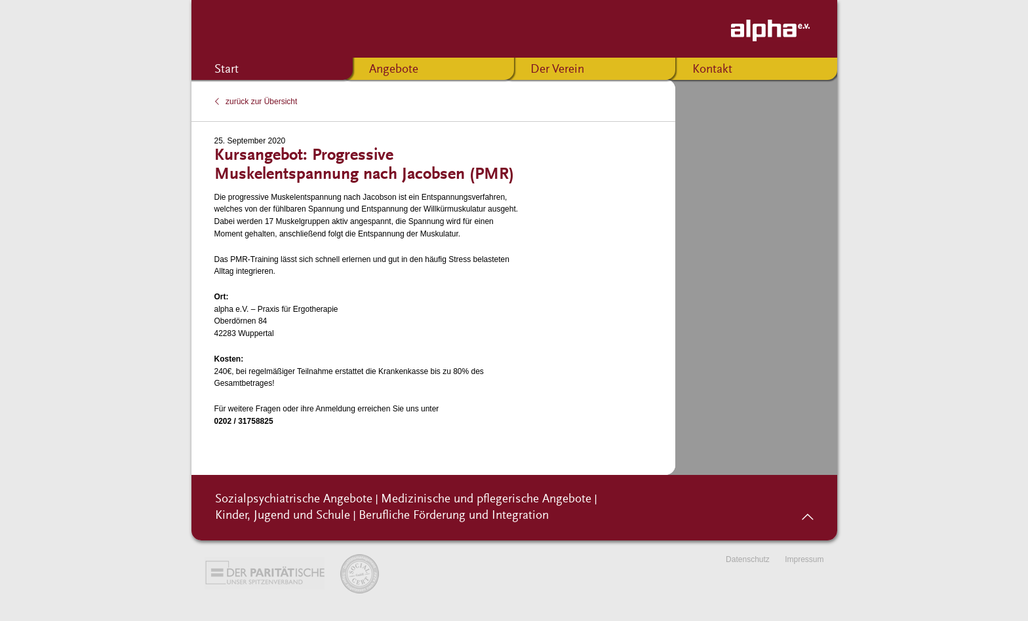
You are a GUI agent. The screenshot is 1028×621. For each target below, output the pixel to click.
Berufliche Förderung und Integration (454, 516)
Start (226, 70)
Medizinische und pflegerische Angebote (486, 499)
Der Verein (557, 70)
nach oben (807, 512)
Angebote (393, 70)
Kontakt (712, 70)
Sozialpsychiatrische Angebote (293, 499)
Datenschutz (748, 559)
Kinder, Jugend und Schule (282, 516)
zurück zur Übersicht (261, 101)
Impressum (804, 559)
